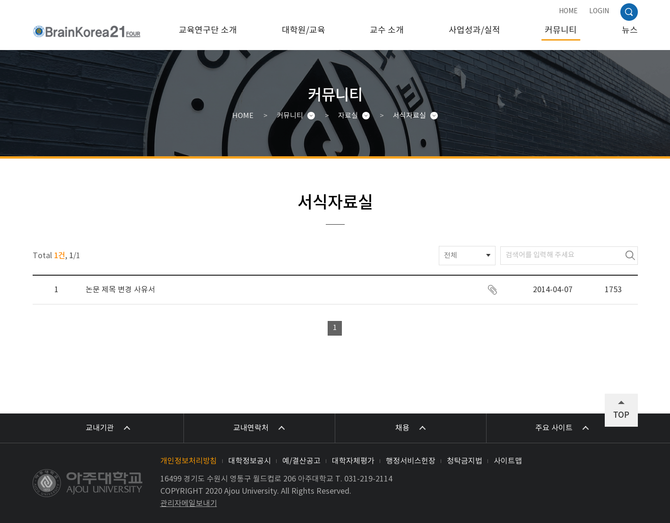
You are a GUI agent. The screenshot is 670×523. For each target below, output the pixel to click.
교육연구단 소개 (208, 30)
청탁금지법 (464, 461)
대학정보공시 (249, 461)
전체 (450, 256)
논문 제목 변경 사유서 (120, 290)
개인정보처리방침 (188, 461)
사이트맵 (508, 461)
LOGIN (599, 11)
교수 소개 (387, 30)
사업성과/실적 (474, 30)
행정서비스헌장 (410, 461)
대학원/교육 (303, 30)
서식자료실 (409, 116)
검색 (630, 255)
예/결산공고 (301, 461)
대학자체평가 (353, 461)
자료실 (348, 116)
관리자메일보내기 (188, 503)
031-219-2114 (368, 479)
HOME (568, 11)
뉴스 (630, 30)
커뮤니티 (561, 30)
